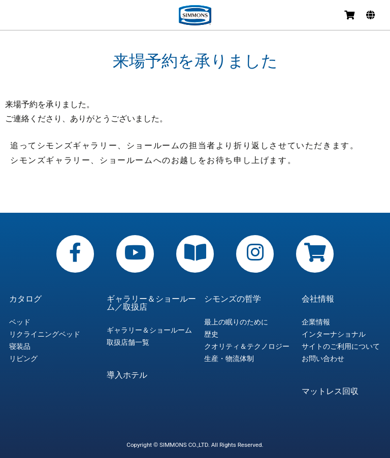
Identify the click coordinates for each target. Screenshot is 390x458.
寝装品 (19, 346)
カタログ (25, 299)
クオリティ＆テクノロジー (246, 346)
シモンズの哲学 (232, 299)
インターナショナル (334, 334)
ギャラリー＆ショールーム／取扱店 (151, 303)
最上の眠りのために (236, 321)
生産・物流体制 (229, 358)
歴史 (211, 334)
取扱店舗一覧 (128, 342)
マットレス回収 (330, 391)
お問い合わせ (323, 358)
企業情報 (316, 321)
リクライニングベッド (44, 334)
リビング (23, 358)
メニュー (16, 16)
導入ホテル (127, 375)
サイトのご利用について (341, 346)
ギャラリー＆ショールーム (149, 330)
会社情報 (318, 299)
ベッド (19, 321)
